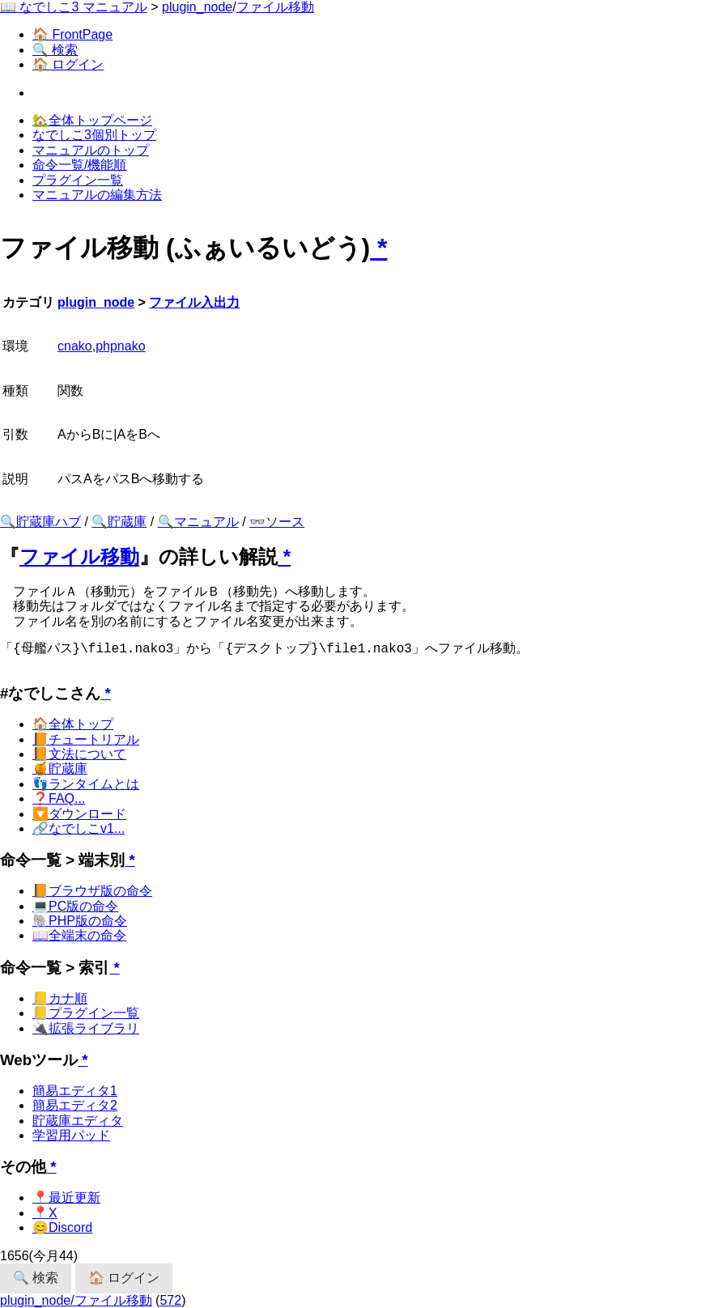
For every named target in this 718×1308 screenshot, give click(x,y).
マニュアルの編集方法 (97, 195)
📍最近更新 (66, 1197)
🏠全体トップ (72, 724)
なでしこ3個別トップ (94, 135)
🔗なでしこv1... (78, 828)
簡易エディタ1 (74, 1091)
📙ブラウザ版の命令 (92, 891)
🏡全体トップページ (92, 120)
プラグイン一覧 (77, 180)
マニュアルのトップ (90, 150)
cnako (74, 346)
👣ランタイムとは (85, 784)
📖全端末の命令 (79, 935)
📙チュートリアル (85, 739)
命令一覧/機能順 (79, 165)
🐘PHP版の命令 (79, 921)
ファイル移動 (275, 7)
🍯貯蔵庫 (59, 768)
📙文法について (79, 754)
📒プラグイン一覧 (85, 1013)
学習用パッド (71, 1135)
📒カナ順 (59, 998)
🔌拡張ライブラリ (85, 1028)
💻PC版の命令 (75, 906)
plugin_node (197, 7)
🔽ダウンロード (79, 814)
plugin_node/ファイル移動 (76, 1300)
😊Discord (62, 1227)
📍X (44, 1213)
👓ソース (276, 522)
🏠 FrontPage (72, 34)
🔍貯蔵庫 (119, 522)
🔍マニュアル (198, 522)
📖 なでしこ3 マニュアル (73, 7)
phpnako (120, 346)
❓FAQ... (58, 798)
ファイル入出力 (194, 302)
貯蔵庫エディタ (77, 1121)
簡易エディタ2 (74, 1105)
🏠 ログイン (68, 64)
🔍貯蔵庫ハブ (40, 522)
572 (170, 1300)
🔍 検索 (55, 50)
